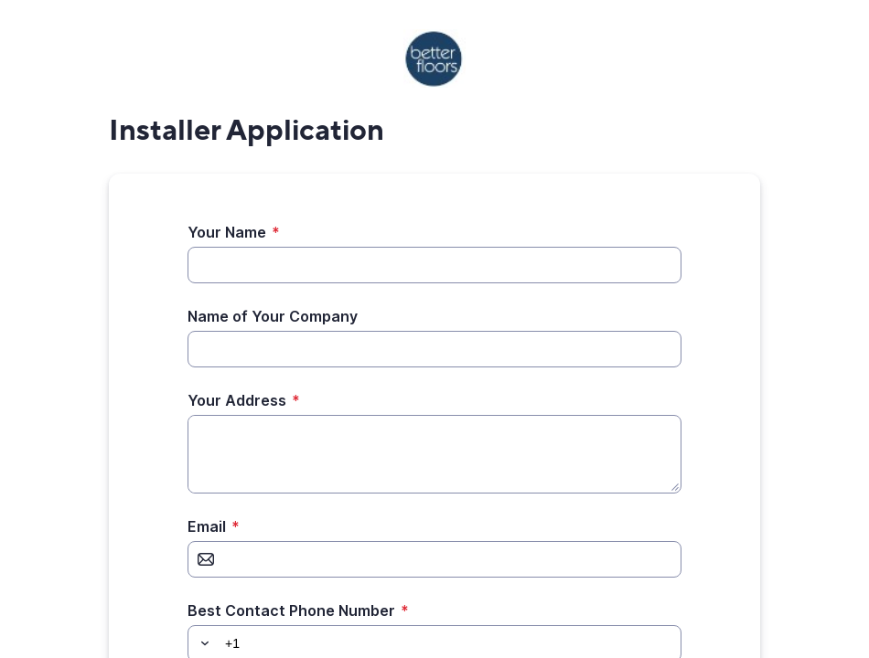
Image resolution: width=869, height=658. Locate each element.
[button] (202, 643)
